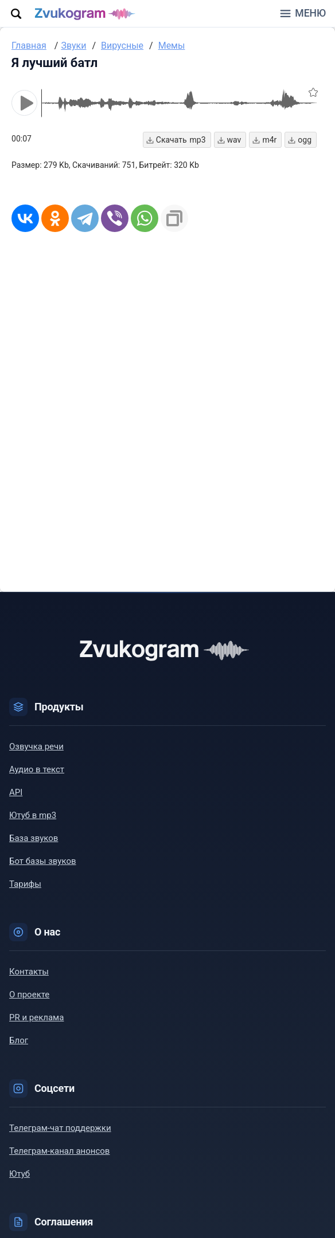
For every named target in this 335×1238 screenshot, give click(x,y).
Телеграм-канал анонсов (59, 1151)
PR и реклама (36, 1018)
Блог (18, 1041)
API (15, 793)
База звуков (33, 839)
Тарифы (25, 884)
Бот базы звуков (42, 861)
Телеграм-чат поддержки (60, 1128)
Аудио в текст (36, 770)
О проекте (29, 995)
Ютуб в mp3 (32, 816)
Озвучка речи (36, 747)
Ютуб (19, 1174)
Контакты (29, 972)
